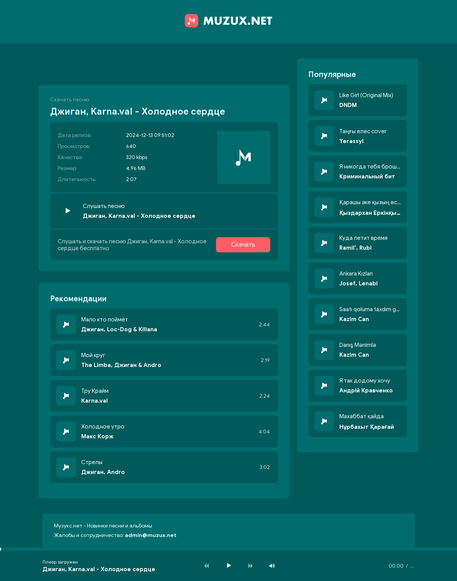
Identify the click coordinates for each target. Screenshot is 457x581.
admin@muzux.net (150, 535)
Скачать (243, 245)
